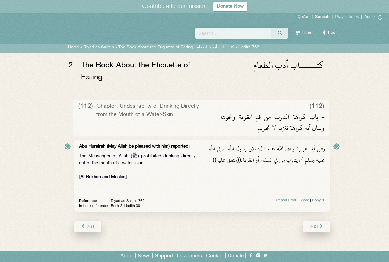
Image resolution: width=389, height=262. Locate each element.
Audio (369, 16)
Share (304, 200)
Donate (236, 255)
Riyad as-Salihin (98, 47)
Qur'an (304, 16)
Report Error (286, 200)
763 (317, 226)
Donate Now (230, 6)
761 (87, 226)
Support (164, 255)
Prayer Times (347, 16)
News (144, 255)
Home (73, 47)
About (127, 255)
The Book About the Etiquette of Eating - (176, 47)
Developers (189, 255)
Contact (215, 255)
